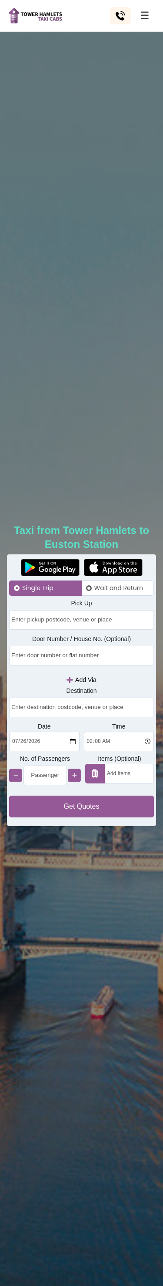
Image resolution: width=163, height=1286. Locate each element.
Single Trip (37, 588)
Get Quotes (82, 806)
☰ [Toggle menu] (145, 15)
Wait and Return (118, 588)
